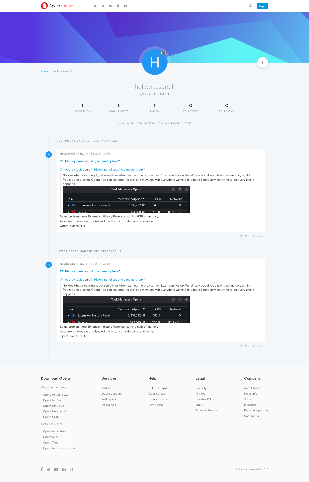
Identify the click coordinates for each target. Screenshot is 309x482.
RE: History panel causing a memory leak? (90, 161)
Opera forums (157, 399)
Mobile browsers (51, 424)
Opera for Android (55, 431)
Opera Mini (50, 436)
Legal (200, 378)
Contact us (251, 416)
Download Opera (55, 378)
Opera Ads (109, 404)
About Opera (253, 388)
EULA (198, 404)
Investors (250, 404)
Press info (250, 393)
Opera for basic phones (59, 448)
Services (109, 378)
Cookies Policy (205, 399)
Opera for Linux (53, 405)
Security (200, 388)
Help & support (158, 388)
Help (152, 378)
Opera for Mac (53, 400)
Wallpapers (109, 399)
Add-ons (107, 388)
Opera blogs (156, 393)
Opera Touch (51, 442)
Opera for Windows (56, 394)
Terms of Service (206, 410)
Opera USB (50, 417)
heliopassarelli (72, 153)
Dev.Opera (155, 404)
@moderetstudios (72, 169)
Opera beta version (56, 411)
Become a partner (256, 410)
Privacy (200, 393)
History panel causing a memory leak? (119, 169)
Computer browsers (53, 387)
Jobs (247, 399)
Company (252, 378)
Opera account (112, 393)
